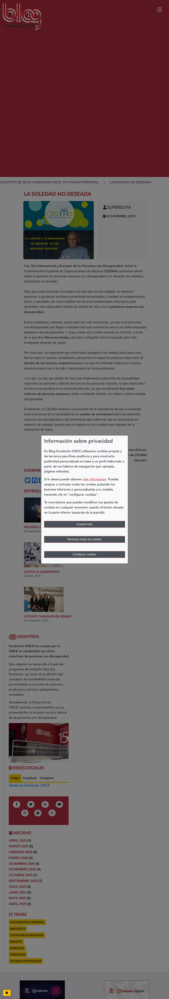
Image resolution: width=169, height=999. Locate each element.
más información (94, 479)
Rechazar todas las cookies (84, 539)
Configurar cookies (84, 554)
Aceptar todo (84, 524)
